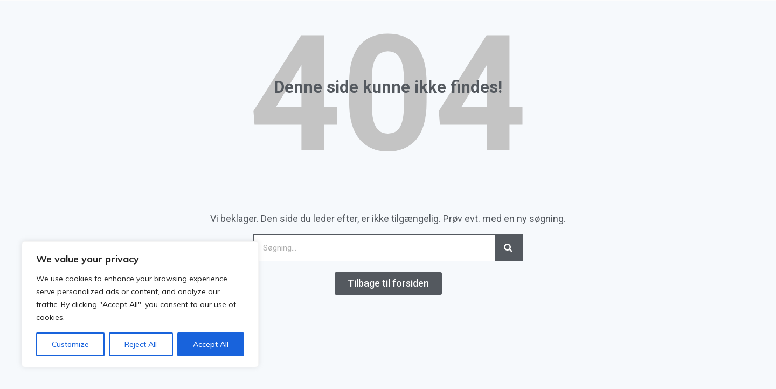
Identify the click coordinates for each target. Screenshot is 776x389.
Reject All (140, 344)
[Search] (508, 248)
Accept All (210, 344)
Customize (70, 344)
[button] (388, 283)
